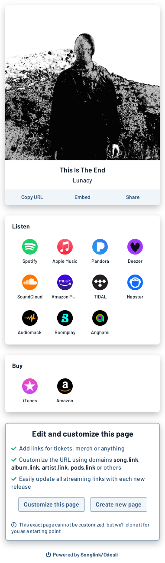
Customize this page (51, 504)
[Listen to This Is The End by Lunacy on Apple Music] (64, 251)
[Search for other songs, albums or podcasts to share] (82, 554)
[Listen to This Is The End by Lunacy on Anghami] (100, 323)
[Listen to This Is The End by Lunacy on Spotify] (29, 251)
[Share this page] (133, 197)
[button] (82, 482)
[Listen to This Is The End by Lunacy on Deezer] (135, 251)
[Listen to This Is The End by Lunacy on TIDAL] (100, 287)
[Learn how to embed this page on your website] (82, 197)
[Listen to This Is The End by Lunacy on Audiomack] (29, 323)
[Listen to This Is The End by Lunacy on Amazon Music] (64, 287)
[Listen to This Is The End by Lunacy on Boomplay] (64, 323)
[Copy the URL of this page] (32, 197)
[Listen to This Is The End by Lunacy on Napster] (135, 287)
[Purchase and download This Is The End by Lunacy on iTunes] (29, 391)
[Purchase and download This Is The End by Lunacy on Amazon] (64, 391)
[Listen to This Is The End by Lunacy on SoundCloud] (29, 287)
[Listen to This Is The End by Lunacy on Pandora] (100, 251)
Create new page (119, 504)
